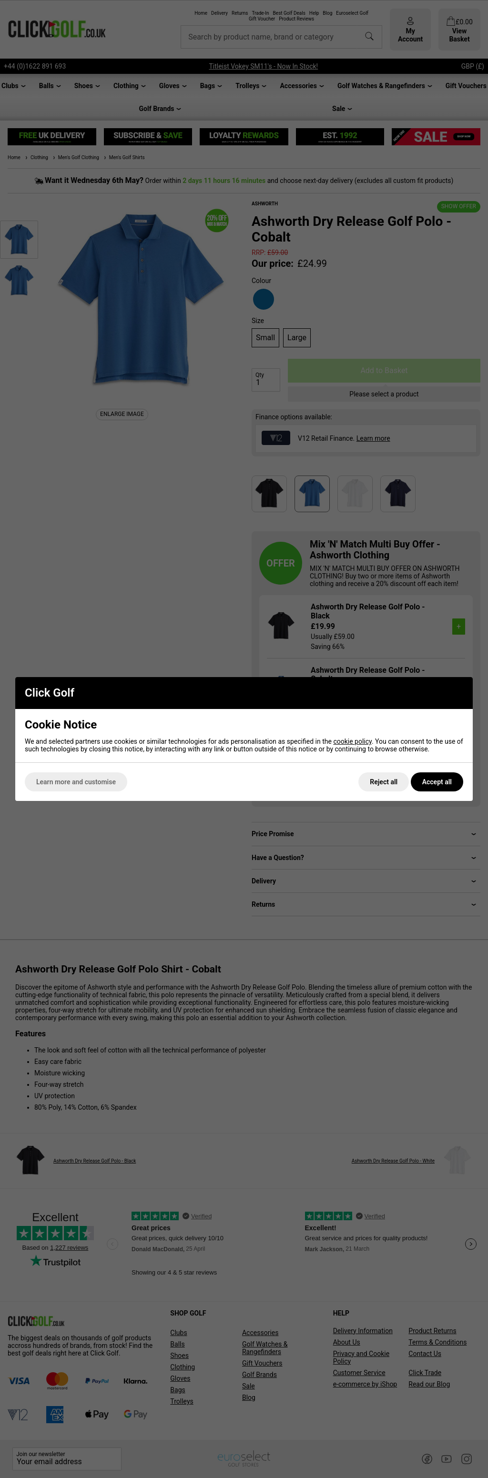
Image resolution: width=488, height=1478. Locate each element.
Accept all (437, 782)
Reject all (383, 782)
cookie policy (352, 741)
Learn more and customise (76, 782)
